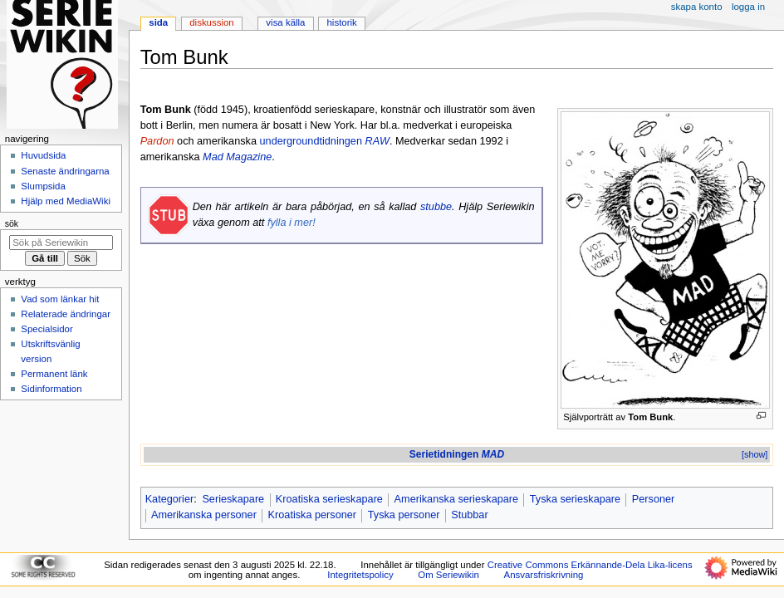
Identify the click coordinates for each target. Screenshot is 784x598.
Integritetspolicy (360, 575)
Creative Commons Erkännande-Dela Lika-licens (590, 565)
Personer (653, 499)
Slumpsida (43, 186)
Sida (158, 22)
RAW (377, 141)
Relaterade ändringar (65, 314)
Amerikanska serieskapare (456, 499)
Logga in (748, 7)
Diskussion (211, 22)
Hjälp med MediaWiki (65, 201)
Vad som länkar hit (60, 299)
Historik (342, 22)
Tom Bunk (650, 417)
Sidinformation (51, 389)
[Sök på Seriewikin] (61, 242)
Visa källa (285, 22)
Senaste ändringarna (65, 171)
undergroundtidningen (311, 141)
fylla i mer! (291, 222)
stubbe (436, 207)
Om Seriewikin (448, 575)
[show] (754, 454)
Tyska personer (404, 515)
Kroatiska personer (312, 515)
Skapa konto (697, 7)
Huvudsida (43, 155)
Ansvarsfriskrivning (544, 575)
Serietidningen (456, 454)
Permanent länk (54, 374)
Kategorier (169, 499)
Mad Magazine (237, 157)
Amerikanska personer (204, 515)
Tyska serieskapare (575, 499)
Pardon (157, 141)
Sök (11, 223)
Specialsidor (46, 329)
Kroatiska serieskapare (329, 499)
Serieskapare (233, 499)
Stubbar (469, 515)
